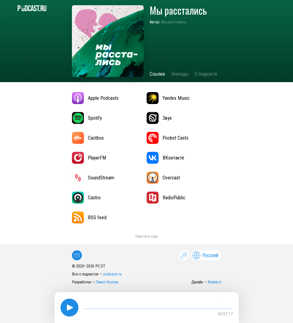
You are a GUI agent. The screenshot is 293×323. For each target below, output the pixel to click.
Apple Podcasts (95, 98)
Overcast (163, 178)
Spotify (87, 118)
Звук (159, 118)
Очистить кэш (146, 236)
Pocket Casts (167, 138)
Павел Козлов (107, 282)
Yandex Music (168, 98)
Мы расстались (173, 22)
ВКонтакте (165, 158)
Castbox (88, 138)
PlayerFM (89, 158)
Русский (205, 255)
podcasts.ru (112, 274)
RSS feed (89, 217)
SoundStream (93, 178)
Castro (86, 198)
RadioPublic (166, 198)
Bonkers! (214, 282)
